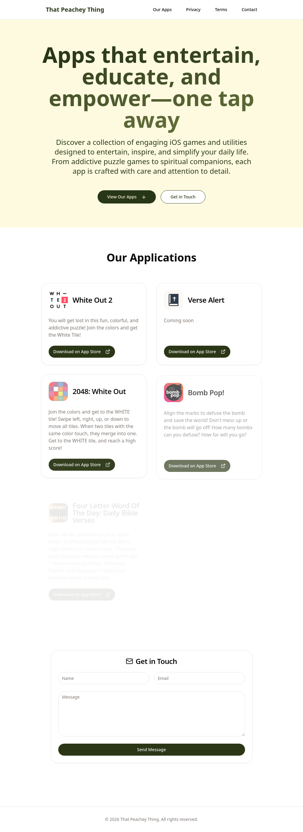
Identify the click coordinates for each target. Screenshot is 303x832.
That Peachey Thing (75, 9)
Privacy (193, 9)
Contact (249, 9)
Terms (221, 9)
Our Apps (162, 9)
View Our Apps (126, 197)
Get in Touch (183, 197)
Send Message (151, 749)
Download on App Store (82, 351)
